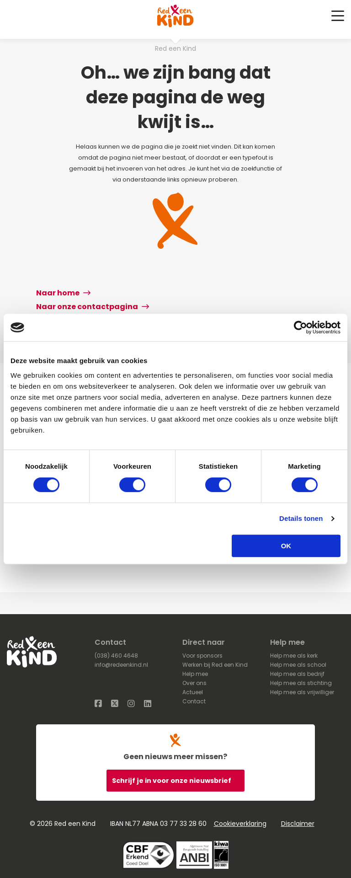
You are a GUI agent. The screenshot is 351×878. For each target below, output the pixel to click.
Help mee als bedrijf (297, 674)
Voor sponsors (202, 655)
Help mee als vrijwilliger (302, 692)
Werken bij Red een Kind (215, 665)
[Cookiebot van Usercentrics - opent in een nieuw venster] (300, 327)
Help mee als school (298, 665)
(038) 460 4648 (116, 655)
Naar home (63, 293)
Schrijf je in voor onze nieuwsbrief (172, 780)
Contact (194, 701)
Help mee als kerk (294, 655)
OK (286, 546)
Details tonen (301, 518)
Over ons (194, 683)
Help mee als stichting (301, 683)
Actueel (192, 692)
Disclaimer (297, 823)
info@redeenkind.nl (121, 665)
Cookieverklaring (240, 823)
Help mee (195, 674)
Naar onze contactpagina (92, 306)
